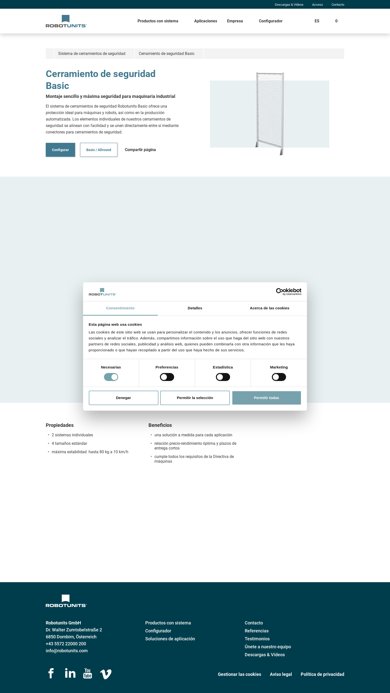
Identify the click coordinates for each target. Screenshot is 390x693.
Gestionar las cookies (239, 674)
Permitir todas (266, 398)
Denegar (123, 398)
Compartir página (140, 149)
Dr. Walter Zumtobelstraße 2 (74, 629)
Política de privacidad (322, 674)
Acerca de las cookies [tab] (270, 308)
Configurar (60, 150)
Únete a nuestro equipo (268, 646)
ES (317, 21)
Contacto (338, 4)
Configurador (271, 21)
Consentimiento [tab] (120, 308)
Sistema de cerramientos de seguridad (91, 53)
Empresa (235, 21)
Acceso (317, 4)
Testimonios (257, 638)
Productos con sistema (158, 21)
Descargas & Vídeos (289, 4)
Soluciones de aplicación (170, 638)
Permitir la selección (195, 398)
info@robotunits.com (67, 650)
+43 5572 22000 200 (66, 643)
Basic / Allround (98, 150)
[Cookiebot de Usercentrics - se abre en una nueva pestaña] (279, 291)
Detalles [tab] (195, 308)
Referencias (257, 630)
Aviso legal (281, 674)
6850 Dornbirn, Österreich (71, 636)
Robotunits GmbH (63, 622)
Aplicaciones (205, 21)
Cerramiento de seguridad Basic (167, 53)
